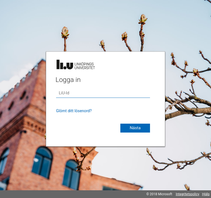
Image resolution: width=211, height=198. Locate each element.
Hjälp (206, 194)
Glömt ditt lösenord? (74, 111)
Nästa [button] (135, 127)
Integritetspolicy (187, 194)
